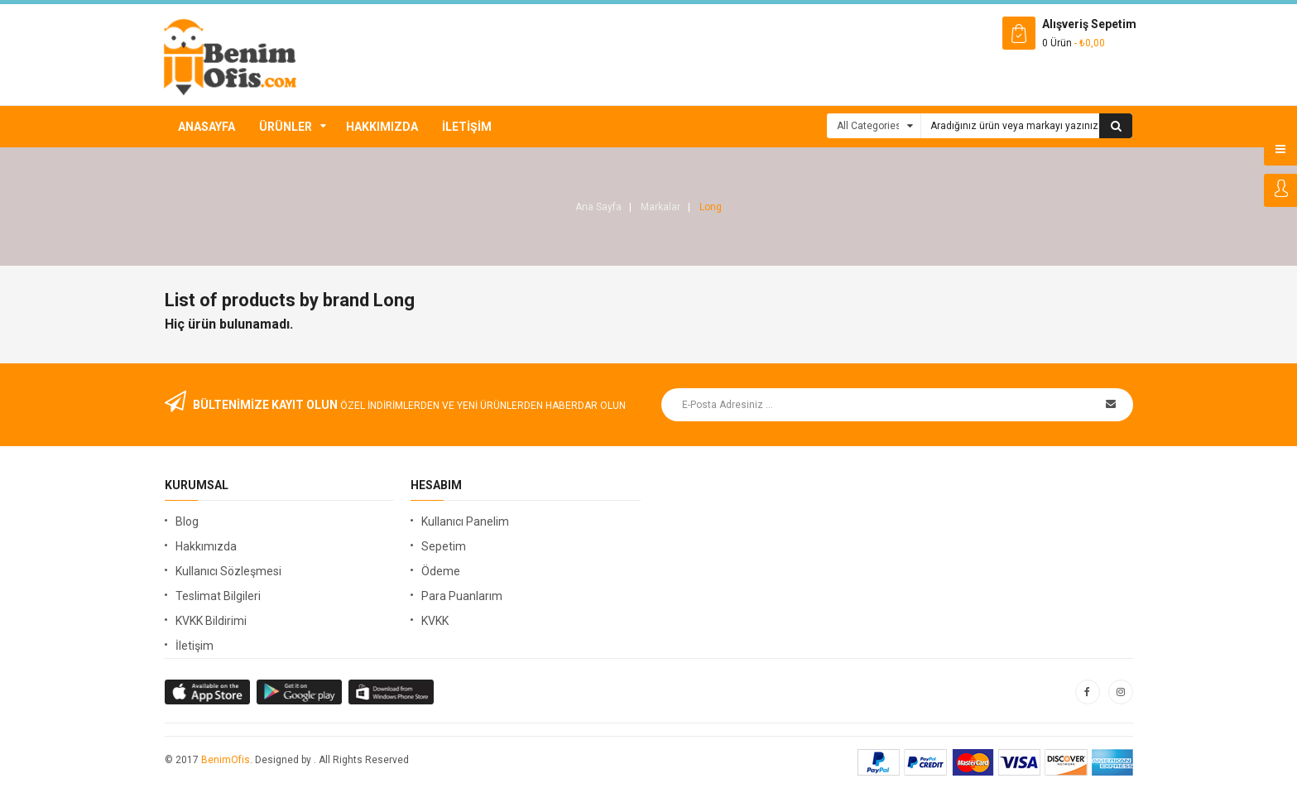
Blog (187, 521)
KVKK (435, 620)
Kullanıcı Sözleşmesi (228, 571)
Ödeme (440, 571)
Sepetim (443, 546)
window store (391, 692)
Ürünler (285, 126)
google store (208, 692)
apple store (300, 692)
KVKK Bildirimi (211, 620)
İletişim (467, 126)
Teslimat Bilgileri (218, 596)
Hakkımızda (382, 126)
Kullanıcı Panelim (465, 521)
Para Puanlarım (461, 596)
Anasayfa (206, 126)
